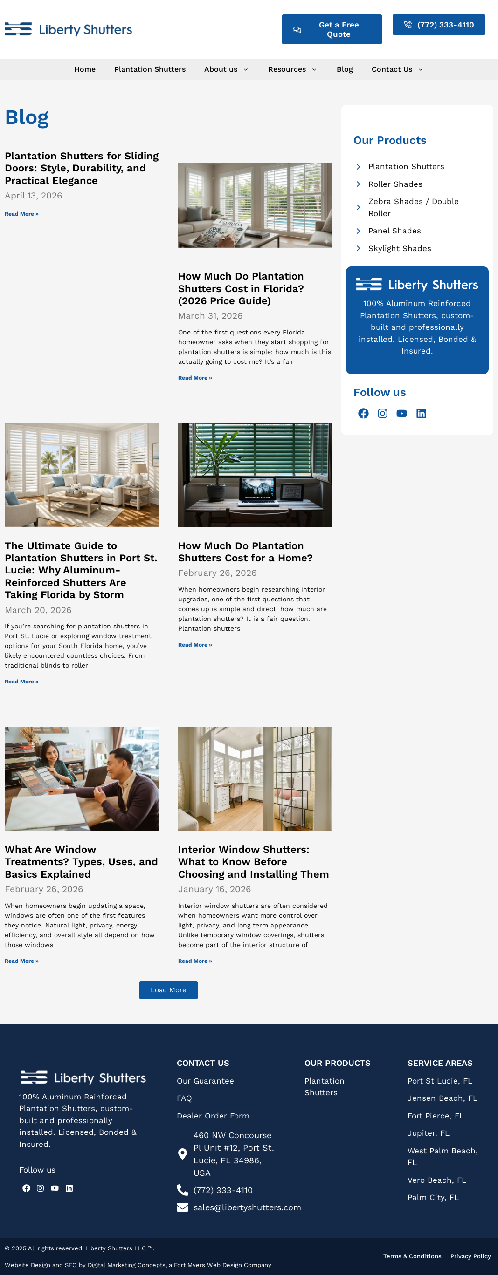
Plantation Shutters (150, 69)
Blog (345, 69)
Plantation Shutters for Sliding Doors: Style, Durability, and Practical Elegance (82, 168)
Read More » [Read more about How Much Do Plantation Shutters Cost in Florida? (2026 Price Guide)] (195, 378)
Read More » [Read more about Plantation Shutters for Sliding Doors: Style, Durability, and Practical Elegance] (22, 214)
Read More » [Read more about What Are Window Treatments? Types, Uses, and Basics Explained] (22, 961)
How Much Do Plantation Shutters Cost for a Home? (245, 552)
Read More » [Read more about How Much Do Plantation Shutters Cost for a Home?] (195, 644)
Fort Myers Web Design (209, 1264)
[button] (168, 990)
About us (226, 69)
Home (85, 69)
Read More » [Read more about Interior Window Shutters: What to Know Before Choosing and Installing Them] (195, 961)
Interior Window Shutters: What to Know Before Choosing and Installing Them (253, 862)
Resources (293, 69)
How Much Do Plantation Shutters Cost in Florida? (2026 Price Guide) (241, 288)
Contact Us (398, 69)
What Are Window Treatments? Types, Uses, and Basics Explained (81, 862)
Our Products (337, 1063)
